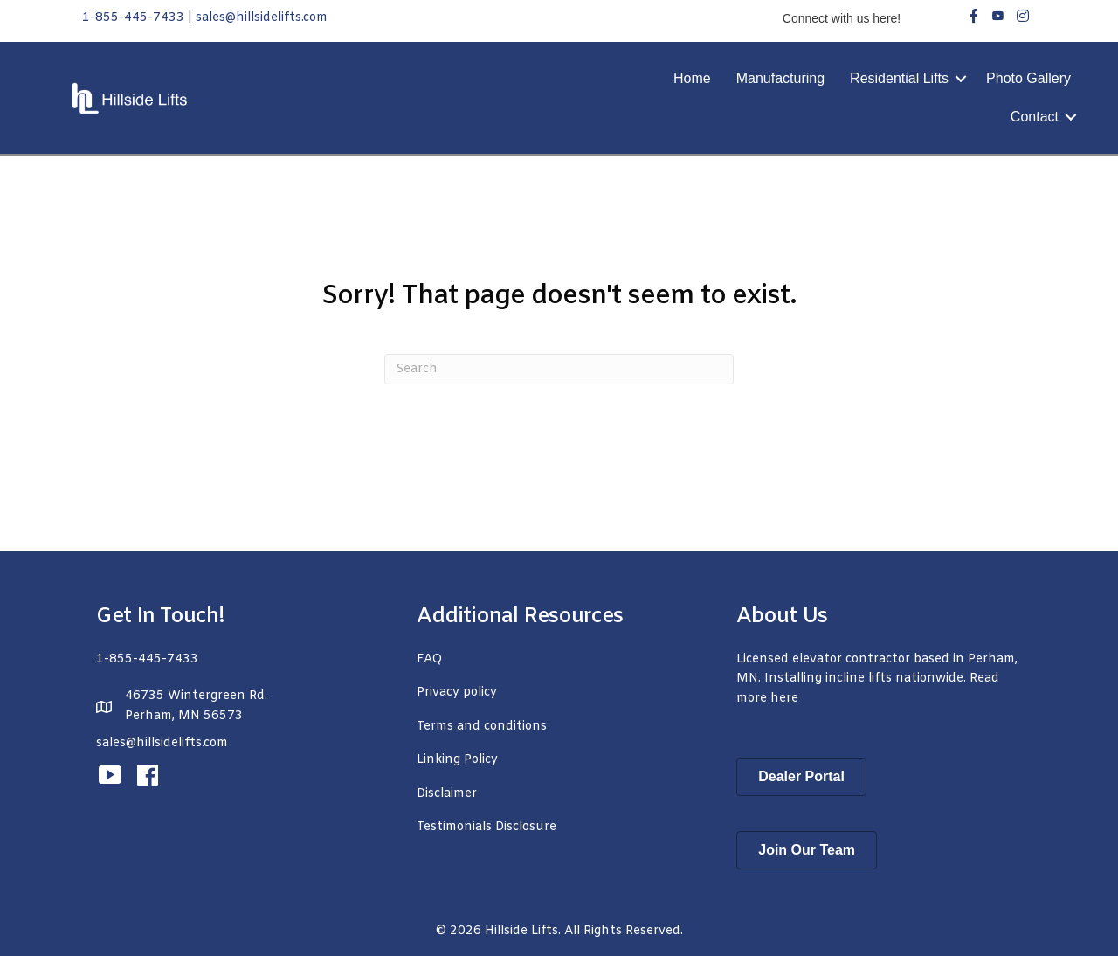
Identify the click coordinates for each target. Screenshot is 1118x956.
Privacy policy (457, 692)
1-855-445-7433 (133, 18)
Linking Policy (457, 760)
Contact (1035, 116)
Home (692, 78)
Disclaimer (447, 794)
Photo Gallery (1028, 78)
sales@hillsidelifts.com (262, 18)
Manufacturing (780, 78)
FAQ (429, 659)
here (784, 698)
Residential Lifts (899, 78)
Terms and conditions (482, 726)
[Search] (559, 369)
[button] (961, 78)
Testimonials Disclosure (486, 827)
